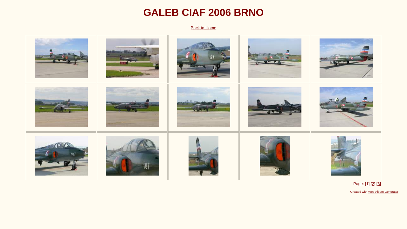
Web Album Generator (383, 191)
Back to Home (203, 27)
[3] (378, 183)
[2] (373, 183)
